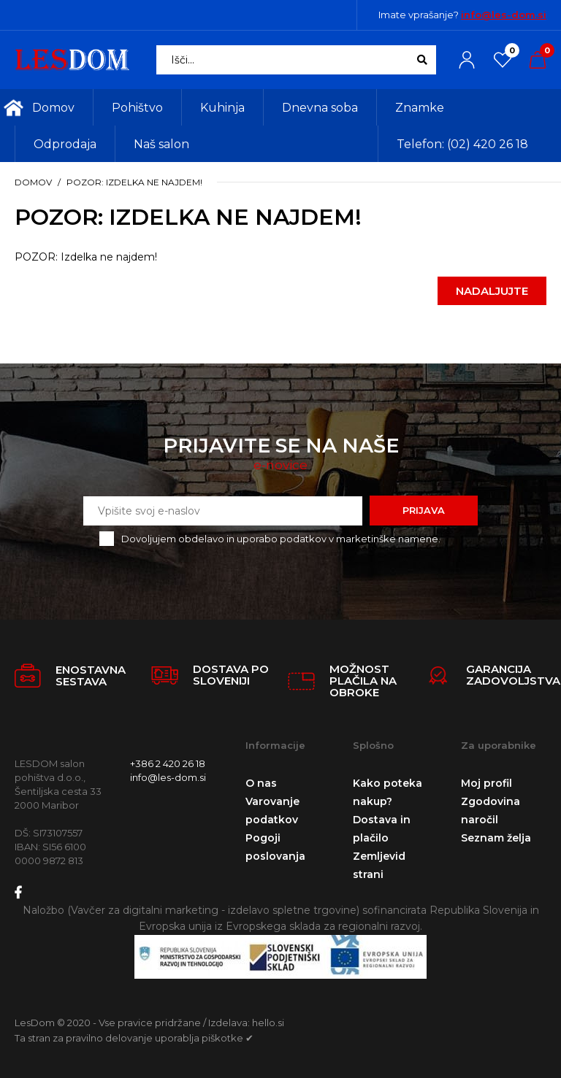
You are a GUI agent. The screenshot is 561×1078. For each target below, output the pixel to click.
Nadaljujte (492, 291)
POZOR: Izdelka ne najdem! (134, 182)
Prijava (423, 510)
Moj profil (486, 783)
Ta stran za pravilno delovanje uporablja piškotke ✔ (134, 1038)
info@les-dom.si (503, 14)
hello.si (268, 1022)
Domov (33, 182)
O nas (261, 783)
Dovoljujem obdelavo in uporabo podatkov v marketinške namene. (280, 538)
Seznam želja (496, 837)
